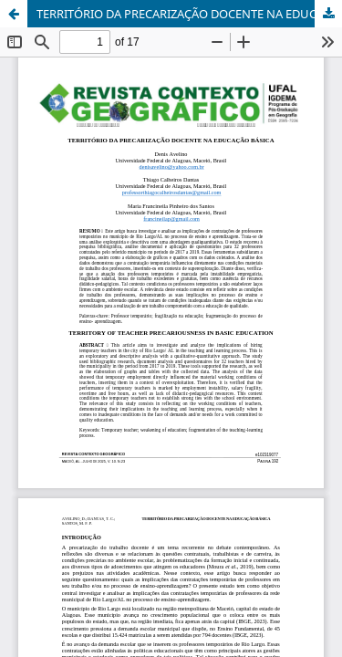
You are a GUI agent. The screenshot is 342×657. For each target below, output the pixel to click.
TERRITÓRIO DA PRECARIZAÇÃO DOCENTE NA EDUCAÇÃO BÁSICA (189, 13)
